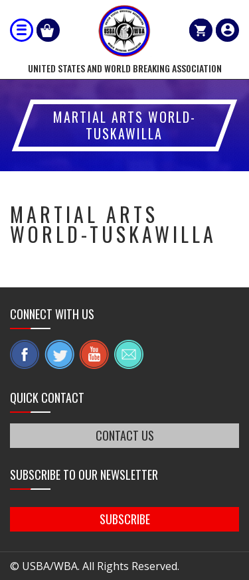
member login (227, 30)
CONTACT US (125, 435)
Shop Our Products (48, 30)
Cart (200, 30)
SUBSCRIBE (125, 519)
